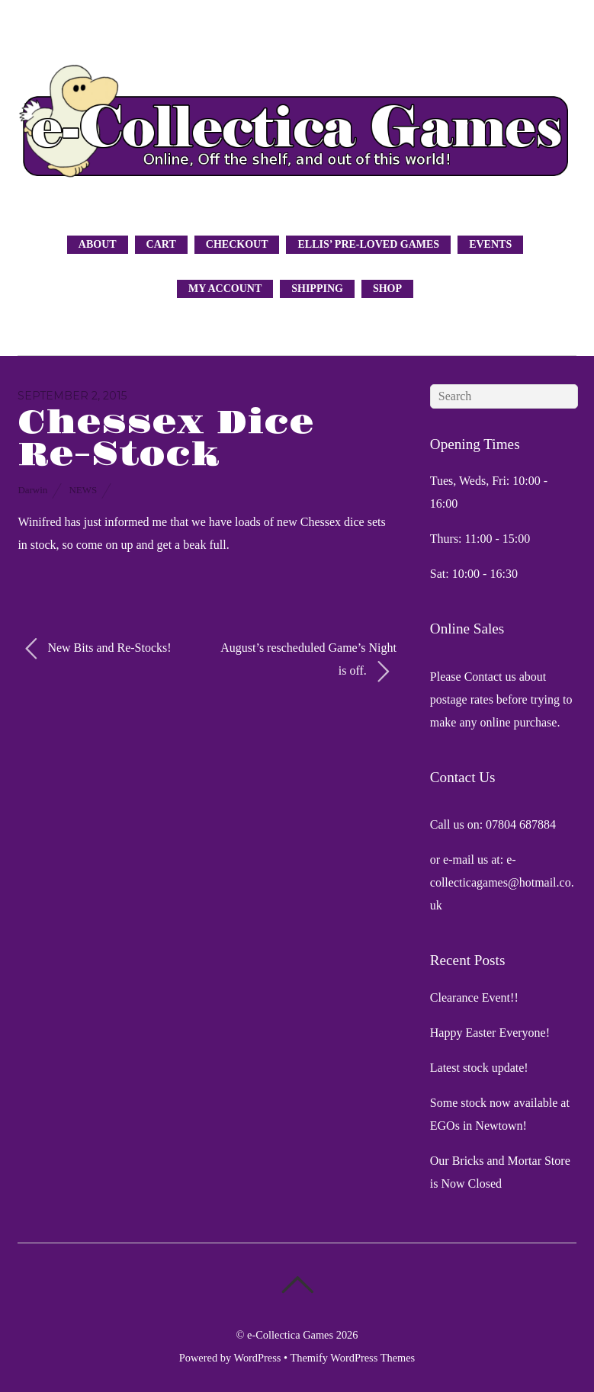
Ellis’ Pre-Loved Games (368, 244)
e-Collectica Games (290, 1335)
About (98, 244)
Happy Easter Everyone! (490, 1032)
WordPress (257, 1358)
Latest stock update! (479, 1067)
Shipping (317, 288)
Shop (387, 288)
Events (490, 244)
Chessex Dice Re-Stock (166, 439)
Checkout (237, 244)
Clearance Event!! (474, 997)
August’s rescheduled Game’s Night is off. (308, 662)
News (83, 490)
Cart (161, 244)
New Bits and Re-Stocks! (98, 649)
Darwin (32, 490)
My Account (225, 288)
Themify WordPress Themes (352, 1358)
